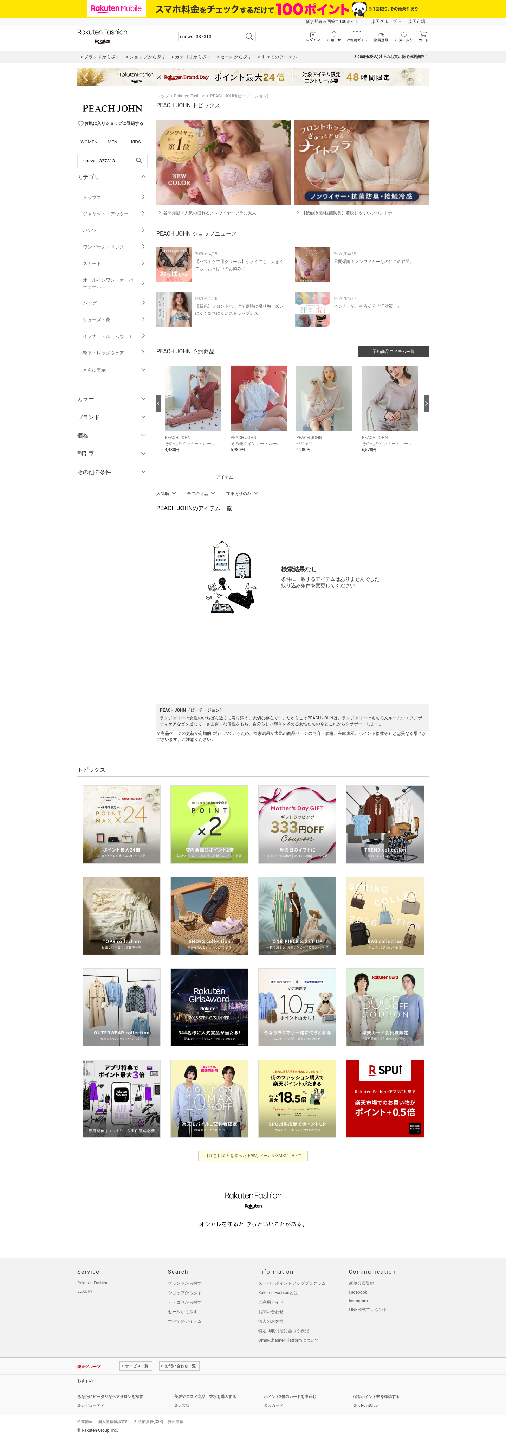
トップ (162, 96)
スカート (114, 263)
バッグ (114, 303)
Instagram (358, 1300)
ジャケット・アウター (114, 214)
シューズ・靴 (114, 319)
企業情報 (85, 1421)
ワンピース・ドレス (114, 247)
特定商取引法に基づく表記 (283, 1330)
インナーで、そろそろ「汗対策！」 (367, 306)
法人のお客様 (271, 1321)
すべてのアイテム (185, 1321)
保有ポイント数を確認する (376, 1396)
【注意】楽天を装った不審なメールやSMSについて (253, 1155)
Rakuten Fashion (189, 96)
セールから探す (182, 1311)
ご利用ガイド (271, 1302)
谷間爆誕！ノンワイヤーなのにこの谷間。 (374, 261)
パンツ (114, 230)
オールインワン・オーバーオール (114, 283)
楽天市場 (416, 21)
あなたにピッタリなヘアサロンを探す (110, 1396)
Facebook (358, 1292)
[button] (194, 414)
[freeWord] (112, 161)
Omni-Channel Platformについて (288, 1340)
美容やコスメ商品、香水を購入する (205, 1396)
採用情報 (175, 1421)
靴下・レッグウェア (114, 352)
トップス (114, 197)
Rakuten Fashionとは (278, 1292)
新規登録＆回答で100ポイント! (335, 21)
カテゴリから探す (185, 1302)
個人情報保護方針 (113, 1421)
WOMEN (89, 142)
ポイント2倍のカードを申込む (290, 1396)
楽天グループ (384, 21)
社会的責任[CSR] (148, 1421)
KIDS (136, 142)
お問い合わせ (271, 1311)
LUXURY (85, 1291)
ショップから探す (185, 1292)
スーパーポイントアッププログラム (292, 1283)
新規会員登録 (361, 1283)
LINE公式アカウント (368, 1309)
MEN (112, 142)
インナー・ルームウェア (114, 336)
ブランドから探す (185, 1283)
